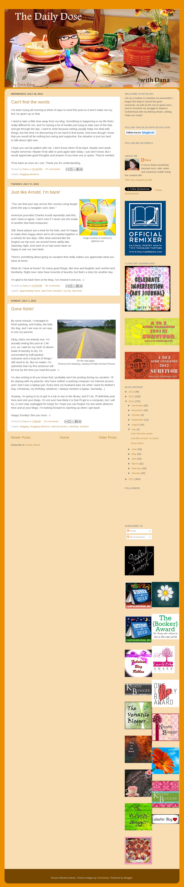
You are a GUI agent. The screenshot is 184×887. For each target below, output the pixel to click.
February (137, 468)
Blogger (128, 877)
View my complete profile (138, 179)
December (138, 405)
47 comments (52, 169)
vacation (84, 426)
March (135, 463)
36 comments (52, 285)
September (138, 419)
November (138, 410)
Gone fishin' (22, 308)
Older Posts (108, 437)
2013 (132, 396)
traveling (73, 426)
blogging (24, 426)
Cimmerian (103, 877)
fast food (77, 290)
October (136, 415)
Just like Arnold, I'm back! (35, 192)
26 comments (51, 421)
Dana (26, 169)
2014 (132, 391)
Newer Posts (20, 437)
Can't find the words (30, 101)
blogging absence (29, 174)
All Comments (136, 537)
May (134, 454)
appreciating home (30, 290)
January (136, 473)
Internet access (59, 426)
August (136, 424)
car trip (67, 290)
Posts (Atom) (33, 445)
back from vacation (51, 290)
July (134, 429)
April (134, 458)
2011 (132, 479)
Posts (131, 530)
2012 (132, 401)
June (135, 449)
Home (64, 437)
